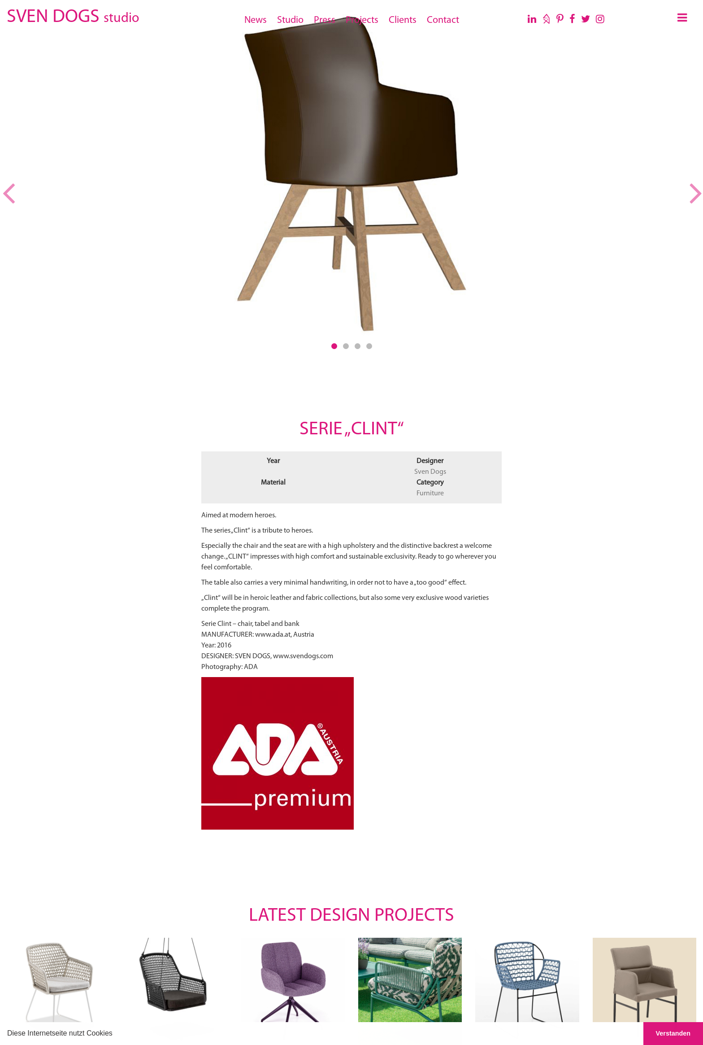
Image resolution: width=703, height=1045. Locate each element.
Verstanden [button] (673, 1033)
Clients (403, 20)
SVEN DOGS (73, 15)
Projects (362, 20)
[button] (115, 1034)
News (255, 20)
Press (324, 20)
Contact (443, 20)
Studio (290, 20)
